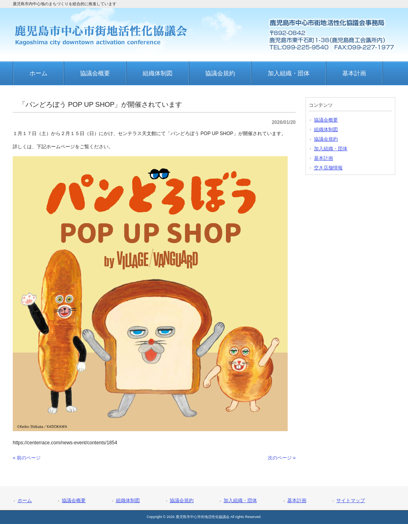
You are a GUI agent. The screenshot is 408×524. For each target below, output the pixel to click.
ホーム (25, 500)
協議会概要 (326, 120)
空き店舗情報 (328, 168)
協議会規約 (326, 139)
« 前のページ (27, 458)
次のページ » (282, 458)
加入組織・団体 (330, 148)
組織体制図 (326, 129)
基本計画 (323, 158)
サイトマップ (350, 500)
